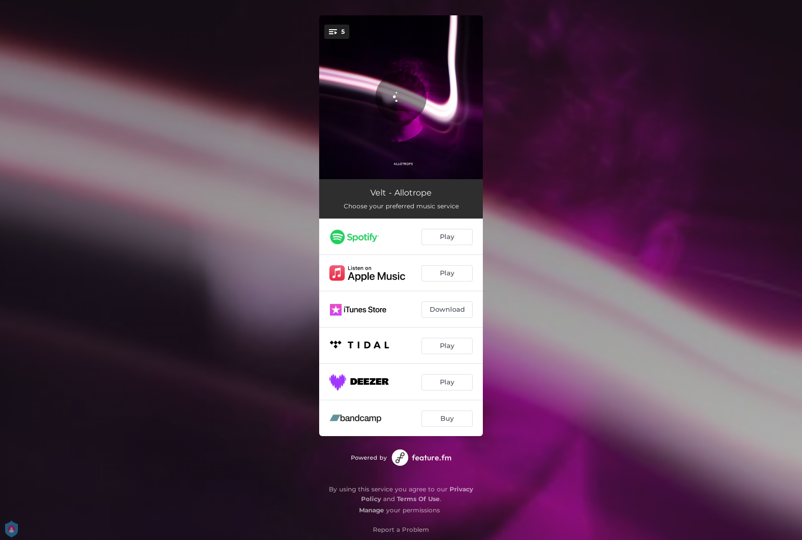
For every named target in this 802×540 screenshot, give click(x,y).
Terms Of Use (418, 499)
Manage (371, 510)
